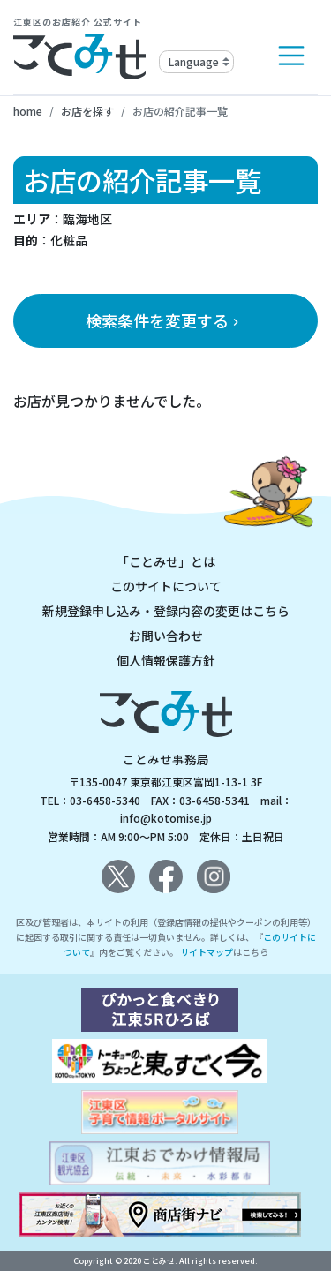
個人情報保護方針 (166, 660)
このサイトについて (166, 586)
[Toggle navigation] (291, 55)
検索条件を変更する (164, 320)
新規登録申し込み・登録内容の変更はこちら (166, 611)
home (27, 110)
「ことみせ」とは (166, 561)
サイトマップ (206, 952)
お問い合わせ (166, 635)
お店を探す (87, 110)
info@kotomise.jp (166, 817)
